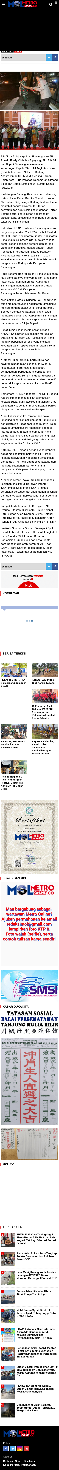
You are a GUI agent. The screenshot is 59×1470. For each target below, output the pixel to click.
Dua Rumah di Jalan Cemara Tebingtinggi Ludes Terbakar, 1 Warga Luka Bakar (36, 1407)
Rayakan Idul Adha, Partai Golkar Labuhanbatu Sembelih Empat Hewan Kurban (43, 747)
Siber (18, 1461)
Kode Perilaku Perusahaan (19, 1465)
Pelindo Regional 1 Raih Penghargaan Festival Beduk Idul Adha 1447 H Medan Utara (12, 782)
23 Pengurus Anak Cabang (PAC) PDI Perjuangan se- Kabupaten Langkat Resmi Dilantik (43, 712)
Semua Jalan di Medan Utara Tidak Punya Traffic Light (34, 1292)
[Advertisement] (29, 27)
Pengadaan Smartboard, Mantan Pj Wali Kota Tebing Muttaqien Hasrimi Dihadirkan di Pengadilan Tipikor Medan (37, 1352)
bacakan (7, 51)
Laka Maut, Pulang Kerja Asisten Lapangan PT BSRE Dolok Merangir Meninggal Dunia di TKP (37, 1275)
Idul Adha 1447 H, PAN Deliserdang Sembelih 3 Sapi (13, 682)
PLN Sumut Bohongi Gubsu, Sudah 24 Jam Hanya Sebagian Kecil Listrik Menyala (35, 1389)
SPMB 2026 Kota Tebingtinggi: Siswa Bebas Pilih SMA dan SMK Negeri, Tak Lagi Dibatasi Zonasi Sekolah (36, 1238)
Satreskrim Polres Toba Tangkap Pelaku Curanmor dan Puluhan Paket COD (37, 1256)
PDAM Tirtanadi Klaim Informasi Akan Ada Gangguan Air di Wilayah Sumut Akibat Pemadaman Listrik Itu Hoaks (36, 1333)
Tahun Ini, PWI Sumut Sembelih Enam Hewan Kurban (13, 744)
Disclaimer (30, 1461)
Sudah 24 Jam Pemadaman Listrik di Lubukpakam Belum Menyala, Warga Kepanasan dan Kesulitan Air (37, 1371)
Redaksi (8, 1461)
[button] (55, 1)
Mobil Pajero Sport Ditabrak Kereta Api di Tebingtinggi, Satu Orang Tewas (36, 1313)
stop (18, 51)
